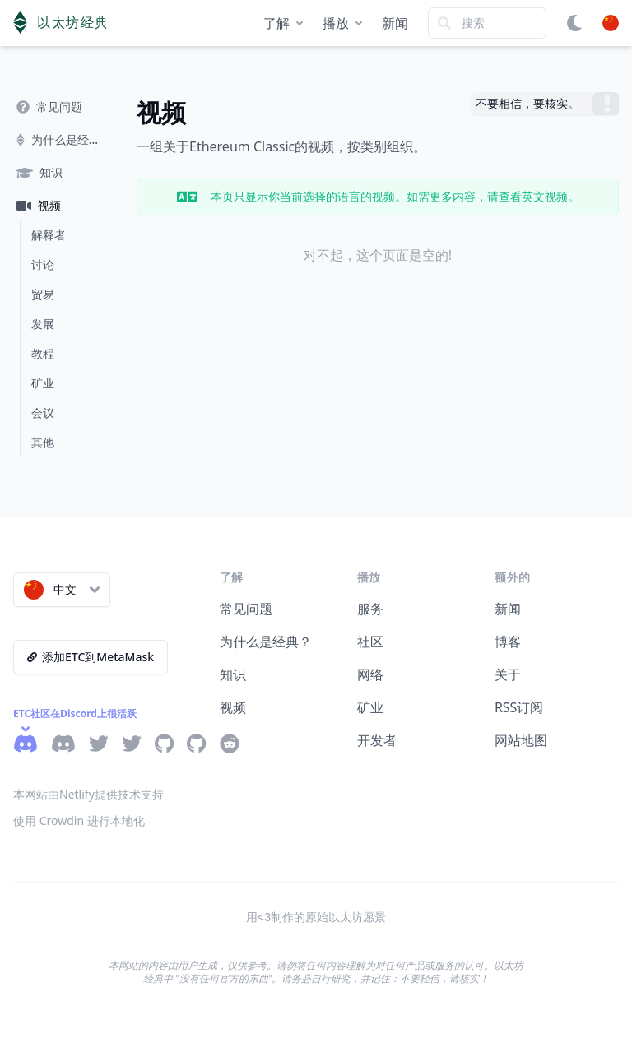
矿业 (370, 707)
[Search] (487, 23)
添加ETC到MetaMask (90, 657)
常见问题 (246, 609)
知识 (233, 674)
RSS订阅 (519, 707)
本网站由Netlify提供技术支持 (88, 794)
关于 (508, 674)
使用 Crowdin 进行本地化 (79, 820)
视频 (233, 707)
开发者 (377, 740)
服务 (370, 609)
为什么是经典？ (266, 642)
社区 (370, 642)
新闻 (395, 23)
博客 (508, 642)
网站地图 (521, 740)
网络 (370, 674)
